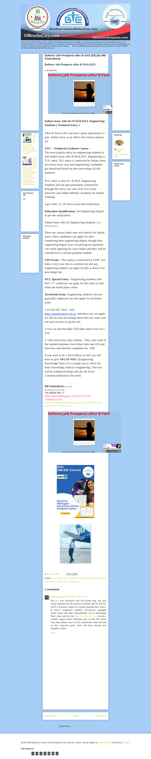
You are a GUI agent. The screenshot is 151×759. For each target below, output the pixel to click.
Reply (53, 632)
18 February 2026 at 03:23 (76, 596)
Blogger (126, 742)
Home (76, 716)
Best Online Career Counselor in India (68, 578)
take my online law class (86, 616)
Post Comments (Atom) (81, 726)
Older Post (100, 716)
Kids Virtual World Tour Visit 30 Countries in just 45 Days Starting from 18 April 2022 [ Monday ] (30, 144)
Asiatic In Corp (120, 150)
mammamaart (104, 742)
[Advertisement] (75, 690)
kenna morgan (57, 596)
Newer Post (51, 716)
